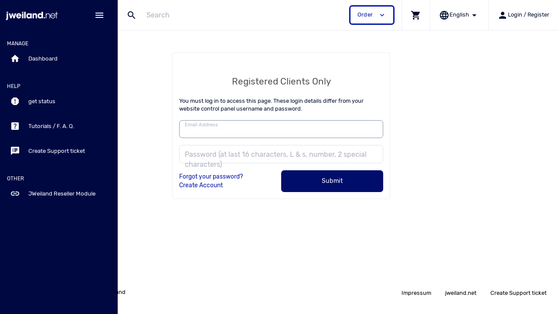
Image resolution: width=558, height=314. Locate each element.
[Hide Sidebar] (99, 15)
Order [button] (371, 15)
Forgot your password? (267, 176)
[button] (415, 15)
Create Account (257, 185)
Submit (389, 181)
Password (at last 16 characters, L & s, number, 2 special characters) (332, 159)
